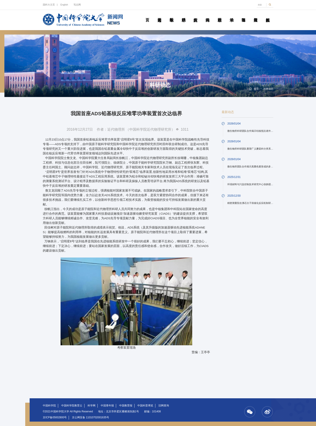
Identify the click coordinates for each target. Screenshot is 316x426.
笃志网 (77, 4)
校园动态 (219, 15)
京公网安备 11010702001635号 (90, 417)
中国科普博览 (145, 405)
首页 (147, 15)
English (64, 4)
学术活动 (231, 15)
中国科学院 (49, 405)
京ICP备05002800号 (55, 417)
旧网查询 (163, 405)
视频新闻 (267, 15)
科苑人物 (207, 15)
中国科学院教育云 (71, 405)
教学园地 (171, 15)
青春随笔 (243, 15)
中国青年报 (107, 405)
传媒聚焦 (255, 15)
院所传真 (195, 15)
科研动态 (183, 15)
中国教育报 (125, 405)
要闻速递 (159, 15)
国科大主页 (49, 4)
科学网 (91, 405)
